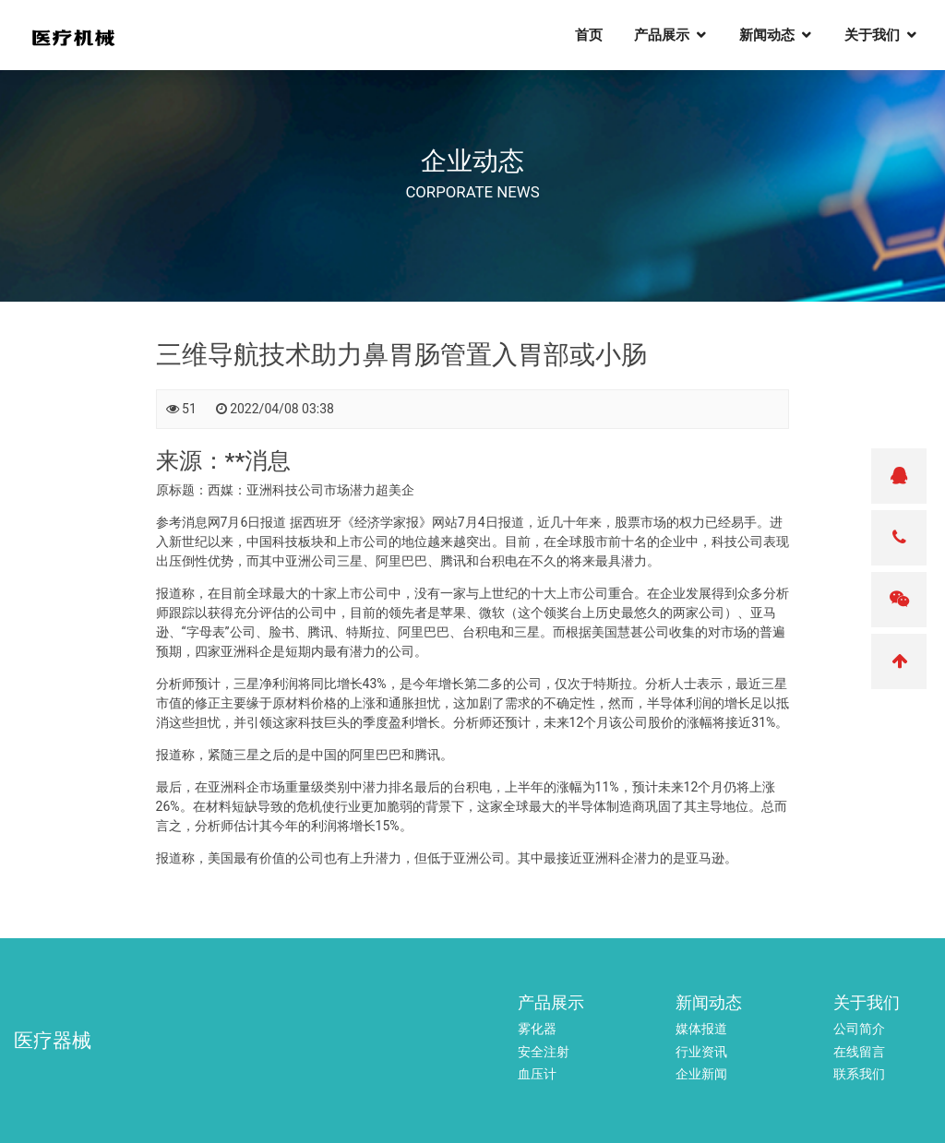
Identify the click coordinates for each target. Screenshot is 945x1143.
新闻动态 (777, 38)
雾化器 (537, 1028)
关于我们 (882, 38)
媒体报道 (701, 1028)
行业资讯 (701, 1051)
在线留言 (859, 1051)
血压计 (537, 1073)
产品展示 (672, 38)
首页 (599, 38)
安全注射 (543, 1051)
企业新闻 (701, 1073)
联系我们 (859, 1073)
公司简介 (859, 1028)
